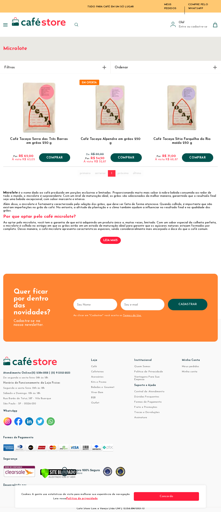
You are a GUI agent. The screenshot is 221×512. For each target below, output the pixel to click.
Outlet (95, 403)
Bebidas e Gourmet (103, 387)
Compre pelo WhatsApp (198, 6)
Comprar (54, 157)
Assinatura (140, 417)
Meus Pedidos (170, 6)
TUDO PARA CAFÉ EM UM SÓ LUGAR (110, 6)
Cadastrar (204, 304)
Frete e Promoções (145, 407)
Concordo (182, 496)
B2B (93, 397)
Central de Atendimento (149, 391)
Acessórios (97, 377)
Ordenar (166, 67)
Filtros (55, 67)
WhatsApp (10, 411)
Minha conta (189, 371)
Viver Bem (97, 392)
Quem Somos (142, 366)
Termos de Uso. (132, 315)
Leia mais (110, 240)
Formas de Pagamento (148, 402)
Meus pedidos (190, 366)
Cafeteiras (97, 371)
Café (94, 366)
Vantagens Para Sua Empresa (146, 378)
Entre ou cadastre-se (193, 26)
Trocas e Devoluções (146, 412)
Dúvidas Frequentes (146, 396)
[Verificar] (58, 473)
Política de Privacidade (148, 371)
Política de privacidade (94, 498)
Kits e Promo (98, 382)
